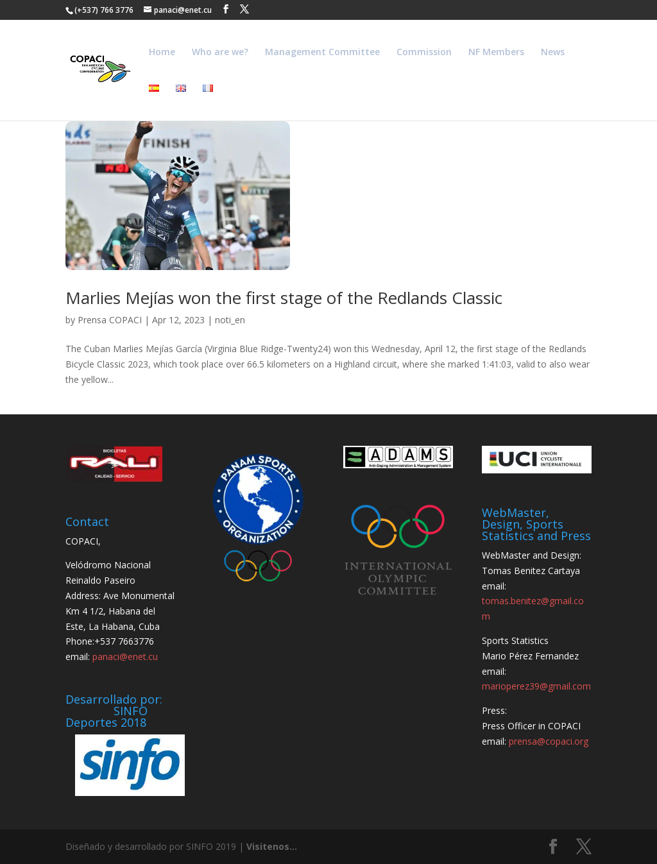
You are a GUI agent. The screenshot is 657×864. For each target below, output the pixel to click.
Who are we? (220, 52)
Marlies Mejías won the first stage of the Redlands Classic (283, 297)
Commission (424, 52)
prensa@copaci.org (548, 741)
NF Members (496, 52)
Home (162, 52)
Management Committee (322, 52)
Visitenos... (271, 846)
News (553, 52)
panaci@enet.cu (125, 656)
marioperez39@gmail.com (536, 686)
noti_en (230, 320)
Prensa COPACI (110, 320)
